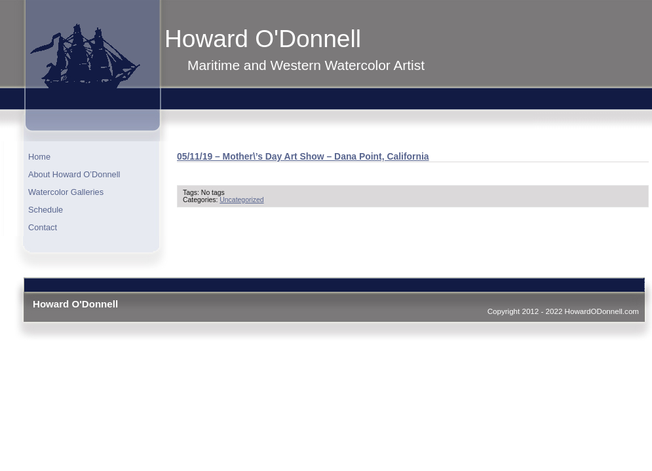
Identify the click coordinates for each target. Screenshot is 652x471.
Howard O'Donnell (262, 38)
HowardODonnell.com (602, 311)
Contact (42, 227)
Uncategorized (241, 199)
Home (39, 157)
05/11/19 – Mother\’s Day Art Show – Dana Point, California (303, 156)
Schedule (45, 210)
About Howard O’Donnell (74, 174)
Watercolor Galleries (66, 192)
